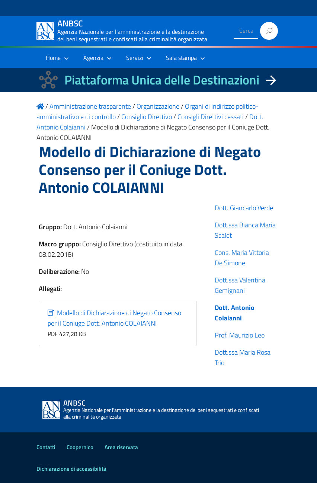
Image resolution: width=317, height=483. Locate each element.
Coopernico (80, 447)
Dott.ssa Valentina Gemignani (240, 285)
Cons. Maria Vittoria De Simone (242, 257)
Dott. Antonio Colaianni (234, 313)
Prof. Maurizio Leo (240, 335)
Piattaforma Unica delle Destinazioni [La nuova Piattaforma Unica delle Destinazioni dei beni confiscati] (161, 79)
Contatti (45, 447)
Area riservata (121, 447)
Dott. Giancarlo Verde (244, 208)
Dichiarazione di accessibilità (71, 468)
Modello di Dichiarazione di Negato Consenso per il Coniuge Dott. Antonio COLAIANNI (115, 318)
